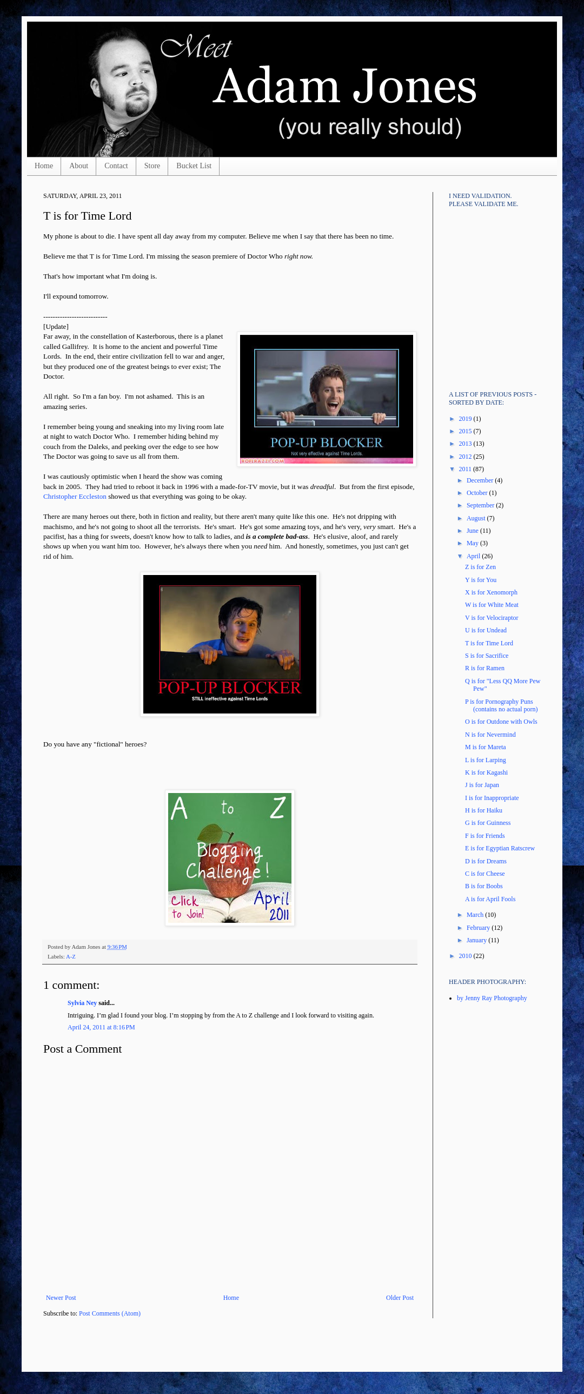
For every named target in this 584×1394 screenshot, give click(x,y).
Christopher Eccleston (75, 496)
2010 (466, 956)
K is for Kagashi (486, 772)
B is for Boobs (484, 886)
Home (44, 166)
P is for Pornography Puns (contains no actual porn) (501, 705)
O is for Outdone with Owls (501, 721)
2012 (466, 456)
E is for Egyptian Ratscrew (500, 848)
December (481, 480)
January (477, 940)
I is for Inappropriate (492, 798)
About (78, 166)
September (481, 505)
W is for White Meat (492, 605)
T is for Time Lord (489, 643)
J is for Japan (482, 785)
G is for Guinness (487, 823)
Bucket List (193, 166)
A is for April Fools (490, 899)
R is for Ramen (485, 668)
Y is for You (480, 580)
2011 (466, 469)
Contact (116, 166)
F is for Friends (485, 836)
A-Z (71, 956)
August (477, 518)
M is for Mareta (485, 747)
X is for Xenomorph (491, 592)
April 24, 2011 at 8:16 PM (101, 1027)
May (473, 543)
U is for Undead (486, 630)
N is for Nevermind (490, 734)
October (478, 493)
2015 (466, 431)
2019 (466, 418)
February (479, 927)
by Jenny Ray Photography (492, 998)
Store (152, 166)
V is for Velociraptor (492, 618)
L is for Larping (485, 760)
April (474, 556)
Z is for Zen (480, 567)
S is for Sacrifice (486, 655)
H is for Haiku (483, 810)
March (476, 915)
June (473, 530)
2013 (466, 443)
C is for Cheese (485, 873)
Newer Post (61, 1297)
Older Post (400, 1297)
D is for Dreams (486, 861)
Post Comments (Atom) (110, 1313)
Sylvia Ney (82, 1003)
